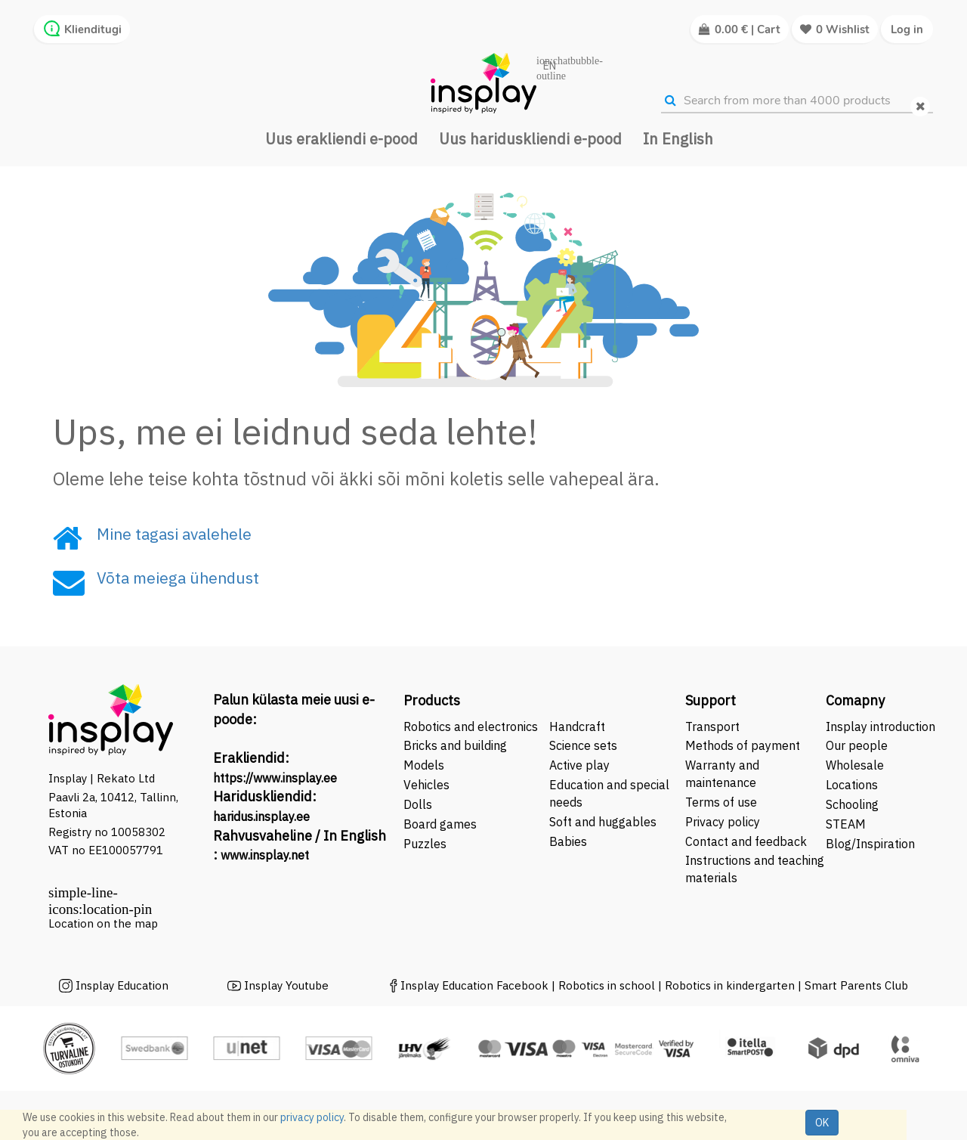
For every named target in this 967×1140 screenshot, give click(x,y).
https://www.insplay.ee (275, 777)
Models (423, 765)
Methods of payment (742, 745)
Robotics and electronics (470, 726)
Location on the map (103, 923)
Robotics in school (606, 985)
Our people (857, 745)
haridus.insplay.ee (261, 816)
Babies (568, 841)
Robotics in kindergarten (731, 985)
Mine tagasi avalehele (174, 533)
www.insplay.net (265, 855)
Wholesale (855, 765)
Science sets (584, 745)
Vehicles (426, 784)
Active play (579, 765)
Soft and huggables (603, 821)
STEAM (846, 824)
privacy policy (312, 1117)
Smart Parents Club (856, 985)
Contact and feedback (746, 841)
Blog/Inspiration (870, 843)
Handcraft (577, 726)
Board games (440, 824)
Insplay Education (122, 985)
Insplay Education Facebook (474, 985)
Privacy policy (722, 821)
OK (822, 1122)
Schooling (852, 804)
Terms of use (721, 802)
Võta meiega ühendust (178, 577)
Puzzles (424, 843)
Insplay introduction (880, 726)
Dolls (417, 804)
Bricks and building (455, 745)
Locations (852, 784)
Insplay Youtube (286, 985)
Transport (712, 726)
